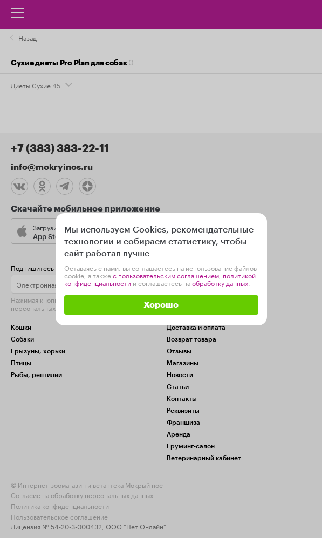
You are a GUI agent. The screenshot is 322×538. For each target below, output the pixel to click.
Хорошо (161, 305)
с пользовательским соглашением (166, 275)
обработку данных (220, 282)
